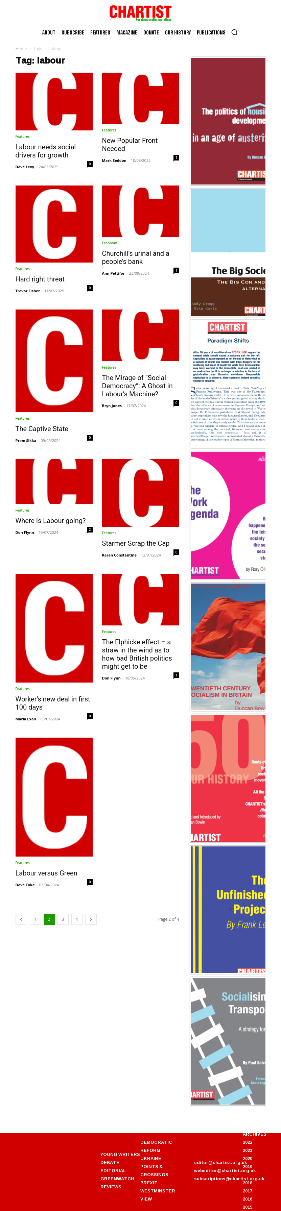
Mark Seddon (114, 160)
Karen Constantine (119, 555)
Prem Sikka (26, 440)
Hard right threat (40, 279)
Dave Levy (25, 166)
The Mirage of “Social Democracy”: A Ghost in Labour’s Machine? (137, 386)
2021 (247, 1150)
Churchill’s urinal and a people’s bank (135, 257)
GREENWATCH (117, 1179)
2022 (247, 1142)
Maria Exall (26, 718)
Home (21, 48)
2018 (247, 1183)
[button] (234, 32)
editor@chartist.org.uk (220, 1162)
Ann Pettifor (113, 273)
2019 (247, 1166)
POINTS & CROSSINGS (154, 1170)
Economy (109, 243)
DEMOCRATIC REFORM (156, 1146)
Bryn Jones (112, 405)
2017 (247, 1191)
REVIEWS (110, 1187)
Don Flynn (25, 532)
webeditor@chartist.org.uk (225, 1170)
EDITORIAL (113, 1170)
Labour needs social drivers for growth (46, 151)
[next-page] (91, 919)
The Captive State (42, 429)
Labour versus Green (46, 873)
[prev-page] (21, 919)
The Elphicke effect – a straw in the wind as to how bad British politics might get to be (137, 654)
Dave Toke (25, 884)
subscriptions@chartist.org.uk (229, 1179)
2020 (247, 1158)
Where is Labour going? (51, 521)
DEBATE (109, 1162)
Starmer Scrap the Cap (136, 543)
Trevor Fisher (28, 290)
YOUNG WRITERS (120, 1154)
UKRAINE (150, 1158)
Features (23, 136)
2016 (247, 1199)
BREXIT (149, 1183)
